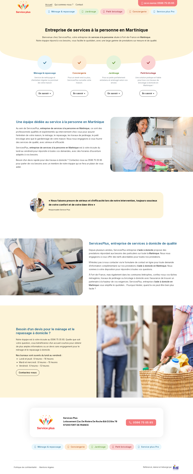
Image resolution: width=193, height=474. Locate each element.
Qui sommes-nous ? (63, 4)
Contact (79, 4)
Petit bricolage (112, 11)
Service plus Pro (163, 11)
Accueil (48, 4)
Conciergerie (138, 11)
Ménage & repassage (61, 11)
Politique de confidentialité (25, 467)
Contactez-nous (28, 373)
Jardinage (88, 11)
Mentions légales (46, 467)
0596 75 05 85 (141, 423)
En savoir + (45, 93)
